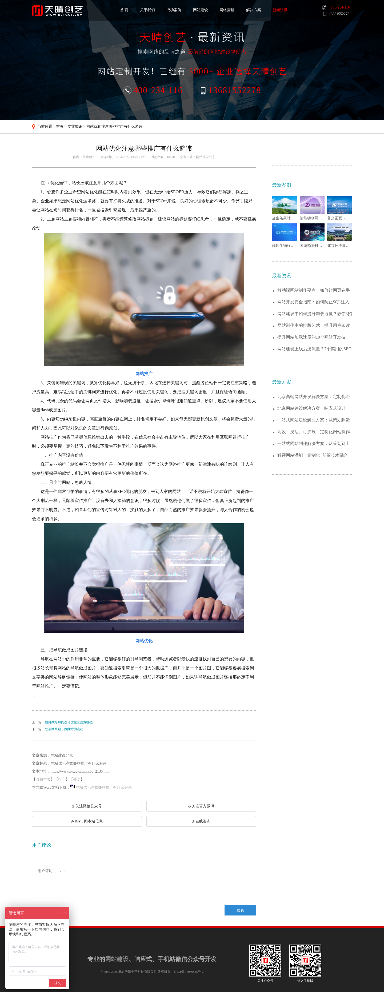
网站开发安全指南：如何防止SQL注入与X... (313, 302)
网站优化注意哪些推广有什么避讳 (114, 126)
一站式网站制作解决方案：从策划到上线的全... (313, 443)
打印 (62, 779)
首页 (59, 126)
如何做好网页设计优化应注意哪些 (69, 722)
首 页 (124, 10)
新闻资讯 (280, 10)
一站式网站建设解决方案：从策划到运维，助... (313, 420)
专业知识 (74, 126)
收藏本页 (43, 779)
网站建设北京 (205, 157)
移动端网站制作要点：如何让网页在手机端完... (313, 290)
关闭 (77, 779)
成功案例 (173, 10)
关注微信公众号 (86, 808)
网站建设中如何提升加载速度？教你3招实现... (314, 313)
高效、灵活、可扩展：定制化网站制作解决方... (313, 432)
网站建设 (200, 10)
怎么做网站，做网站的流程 (64, 729)
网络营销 (226, 10)
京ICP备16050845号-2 (189, 972)
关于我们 (147, 10)
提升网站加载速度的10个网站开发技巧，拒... (311, 337)
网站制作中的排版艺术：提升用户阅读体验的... (313, 325)
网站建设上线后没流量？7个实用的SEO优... (314, 349)
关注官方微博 (201, 806)
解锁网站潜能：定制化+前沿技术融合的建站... (312, 455)
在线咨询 (201, 821)
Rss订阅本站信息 (86, 821)
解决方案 (253, 10)
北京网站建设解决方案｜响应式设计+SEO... (311, 408)
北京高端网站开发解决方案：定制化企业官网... (313, 396)
